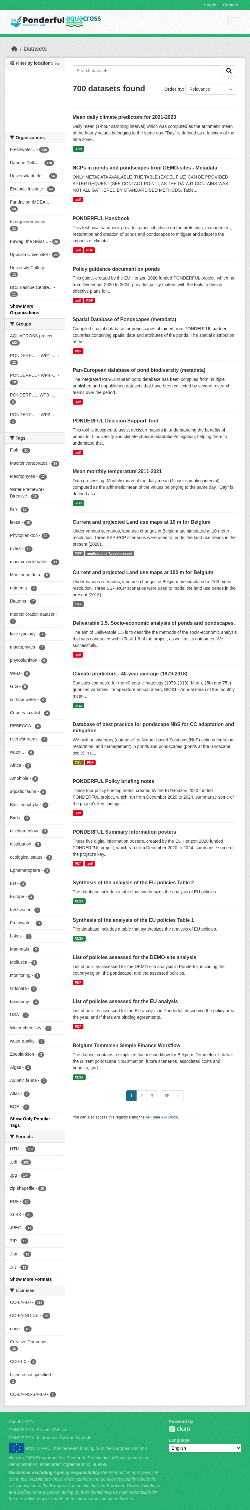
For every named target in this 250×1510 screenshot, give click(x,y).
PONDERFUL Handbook (101, 218)
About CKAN (21, 1421)
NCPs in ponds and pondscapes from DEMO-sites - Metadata (145, 167)
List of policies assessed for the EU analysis (125, 1001)
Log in (210, 5)
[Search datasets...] (147, 71)
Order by (173, 89)
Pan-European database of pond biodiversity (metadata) (139, 370)
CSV (78, 762)
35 (167, 1095)
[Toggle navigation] (234, 21)
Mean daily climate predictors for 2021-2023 (124, 117)
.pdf (78, 199)
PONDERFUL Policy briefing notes (113, 781)
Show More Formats (31, 1279)
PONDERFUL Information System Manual (49, 1437)
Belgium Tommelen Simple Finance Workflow (126, 1045)
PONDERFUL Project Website (38, 1429)
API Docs (169, 1117)
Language (179, 1440)
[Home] (14, 49)
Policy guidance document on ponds (116, 269)
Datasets (35, 49)
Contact (230, 5)
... (159, 1093)
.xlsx (78, 149)
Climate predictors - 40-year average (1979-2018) (130, 673)
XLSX (79, 901)
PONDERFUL (179, 1429)
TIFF (78, 553)
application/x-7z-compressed (109, 553)
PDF (89, 250)
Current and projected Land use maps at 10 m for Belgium (142, 522)
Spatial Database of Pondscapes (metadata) (125, 319)
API (149, 1117)
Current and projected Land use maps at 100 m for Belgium (143, 572)
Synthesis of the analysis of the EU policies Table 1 (133, 920)
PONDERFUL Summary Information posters (124, 832)
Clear (55, 63)
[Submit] (229, 71)
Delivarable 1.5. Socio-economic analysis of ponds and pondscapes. (154, 623)
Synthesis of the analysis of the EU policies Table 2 (133, 882)
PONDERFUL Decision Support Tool (115, 420)
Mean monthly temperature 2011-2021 (117, 471)
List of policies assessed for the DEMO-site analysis (135, 957)
